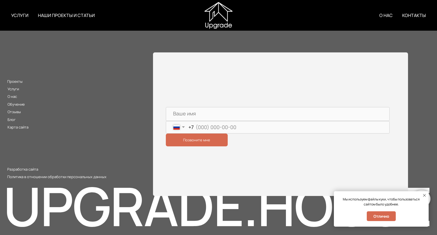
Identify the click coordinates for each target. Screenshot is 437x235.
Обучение (16, 104)
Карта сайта (18, 127)
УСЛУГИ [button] (19, 15)
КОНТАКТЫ (414, 15)
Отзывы (14, 111)
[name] (278, 114)
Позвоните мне (196, 139)
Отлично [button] (381, 216)
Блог (12, 119)
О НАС (386, 15)
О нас (12, 96)
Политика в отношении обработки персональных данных (56, 176)
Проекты (15, 81)
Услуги (13, 88)
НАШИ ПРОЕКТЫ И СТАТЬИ (66, 15)
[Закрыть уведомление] (424, 195)
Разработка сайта (22, 169)
